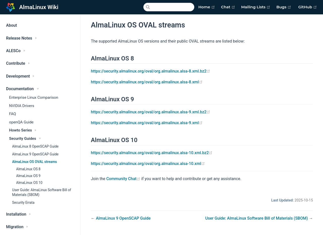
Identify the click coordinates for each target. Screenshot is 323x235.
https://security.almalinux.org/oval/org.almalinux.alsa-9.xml (147, 122)
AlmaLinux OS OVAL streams (34, 162)
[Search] (168, 7)
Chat (228, 7)
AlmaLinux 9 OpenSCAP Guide (35, 154)
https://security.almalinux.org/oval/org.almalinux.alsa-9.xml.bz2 (150, 112)
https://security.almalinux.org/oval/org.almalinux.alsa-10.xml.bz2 (151, 152)
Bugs (283, 7)
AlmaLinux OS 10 (29, 183)
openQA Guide (21, 122)
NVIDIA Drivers (21, 106)
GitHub (307, 7)
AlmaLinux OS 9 (28, 176)
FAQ (12, 114)
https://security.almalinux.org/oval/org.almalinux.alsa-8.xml (147, 82)
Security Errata (23, 202)
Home (206, 7)
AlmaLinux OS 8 (28, 169)
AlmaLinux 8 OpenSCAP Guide (35, 146)
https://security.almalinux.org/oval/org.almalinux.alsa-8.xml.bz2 (150, 71)
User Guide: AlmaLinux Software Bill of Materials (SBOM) (41, 192)
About (11, 25)
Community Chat (123, 178)
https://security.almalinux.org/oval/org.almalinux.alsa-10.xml (148, 163)
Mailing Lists (256, 7)
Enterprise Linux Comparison (33, 97)
